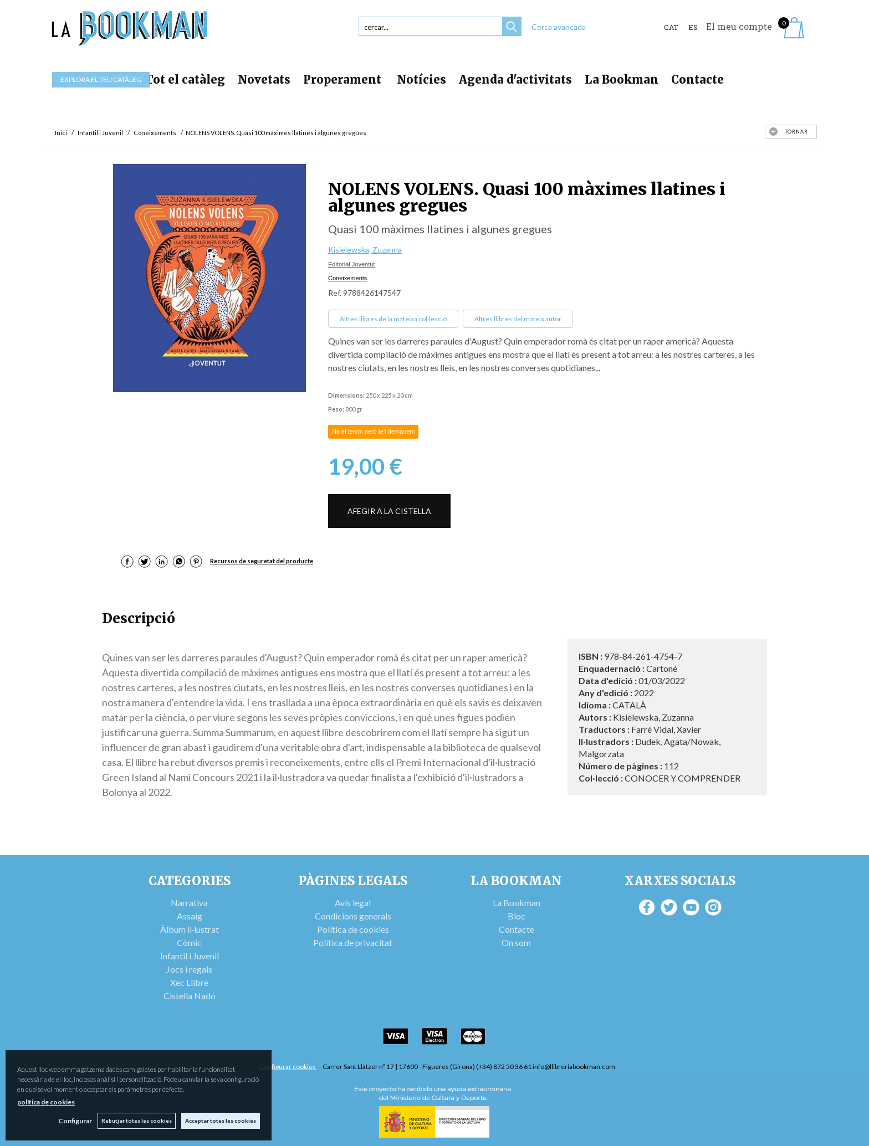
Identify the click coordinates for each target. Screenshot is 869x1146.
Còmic (189, 942)
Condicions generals (353, 916)
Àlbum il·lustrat (189, 929)
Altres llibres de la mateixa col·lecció (393, 319)
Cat (671, 27)
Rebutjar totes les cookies (136, 1120)
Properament (343, 79)
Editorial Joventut (351, 264)
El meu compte (739, 26)
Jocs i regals (189, 969)
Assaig (189, 916)
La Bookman (621, 79)
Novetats (264, 79)
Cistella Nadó (189, 995)
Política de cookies (353, 929)
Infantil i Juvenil (189, 955)
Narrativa (189, 902)
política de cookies (46, 1102)
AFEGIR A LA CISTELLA (389, 511)
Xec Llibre (189, 982)
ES (693, 27)
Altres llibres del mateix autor (517, 319)
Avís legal (353, 902)
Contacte (697, 79)
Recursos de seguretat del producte (261, 560)
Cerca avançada (558, 27)
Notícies (421, 79)
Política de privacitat (352, 942)
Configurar (75, 1121)
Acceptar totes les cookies (220, 1120)
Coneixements (347, 278)
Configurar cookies (288, 1066)
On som (516, 942)
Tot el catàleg (185, 79)
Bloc (516, 916)
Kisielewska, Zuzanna (365, 249)
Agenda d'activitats (515, 79)
